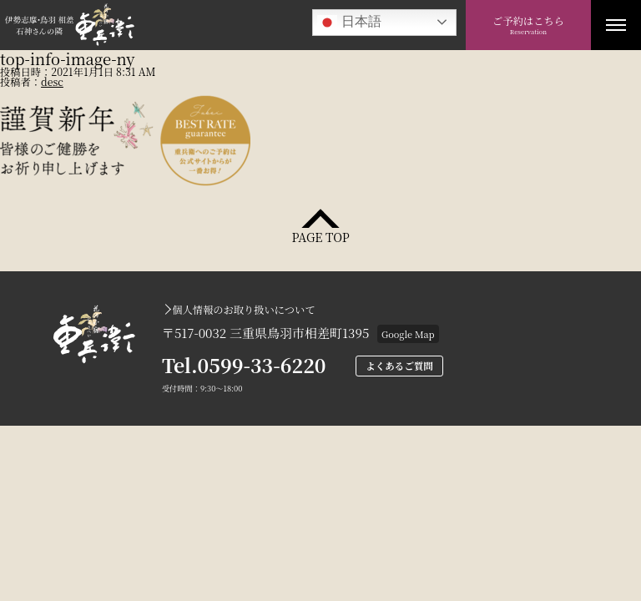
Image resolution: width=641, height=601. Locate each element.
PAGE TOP (320, 236)
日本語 (349, 23)
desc (52, 81)
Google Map (407, 334)
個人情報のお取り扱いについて (243, 310)
